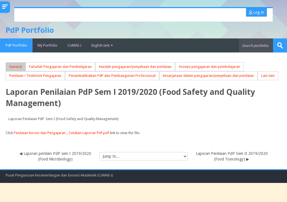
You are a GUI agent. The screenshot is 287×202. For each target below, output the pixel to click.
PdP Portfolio (16, 45)
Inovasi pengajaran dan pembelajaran (209, 67)
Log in (256, 12)
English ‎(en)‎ (102, 45)
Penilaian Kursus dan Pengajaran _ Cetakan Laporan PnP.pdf (61, 133)
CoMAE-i (74, 45)
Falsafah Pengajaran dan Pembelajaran (60, 67)
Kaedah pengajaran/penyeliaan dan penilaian (135, 67)
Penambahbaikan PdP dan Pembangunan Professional (112, 76)
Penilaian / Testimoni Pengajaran (35, 76)
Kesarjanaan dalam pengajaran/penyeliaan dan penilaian (208, 76)
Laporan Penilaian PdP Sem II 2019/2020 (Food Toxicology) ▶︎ (232, 156)
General (15, 67)
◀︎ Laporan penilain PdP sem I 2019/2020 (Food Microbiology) (55, 156)
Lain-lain (268, 76)
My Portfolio (47, 45)
